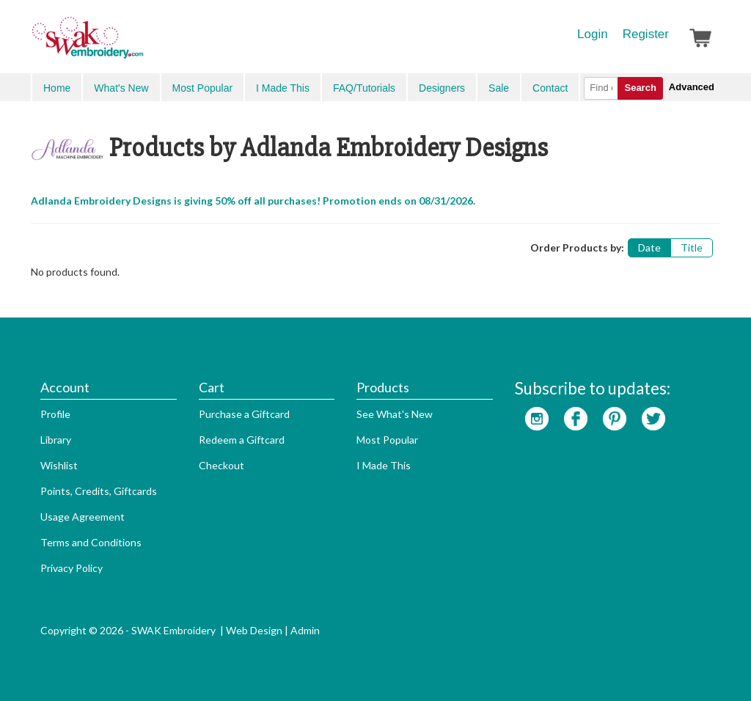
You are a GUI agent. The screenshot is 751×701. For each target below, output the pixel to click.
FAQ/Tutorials (364, 88)
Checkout (221, 465)
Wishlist (59, 465)
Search (640, 87)
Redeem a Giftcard (242, 439)
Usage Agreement (82, 516)
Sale (498, 88)
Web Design (254, 630)
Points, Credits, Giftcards (98, 491)
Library (55, 439)
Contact (550, 88)
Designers (442, 88)
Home (56, 88)
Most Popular (202, 88)
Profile (55, 414)
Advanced (691, 86)
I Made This (282, 88)
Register (646, 34)
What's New (121, 88)
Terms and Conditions (91, 542)
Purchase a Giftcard (244, 414)
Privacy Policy (71, 568)
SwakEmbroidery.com (141, 44)
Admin (305, 630)
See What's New (394, 414)
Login (592, 34)
